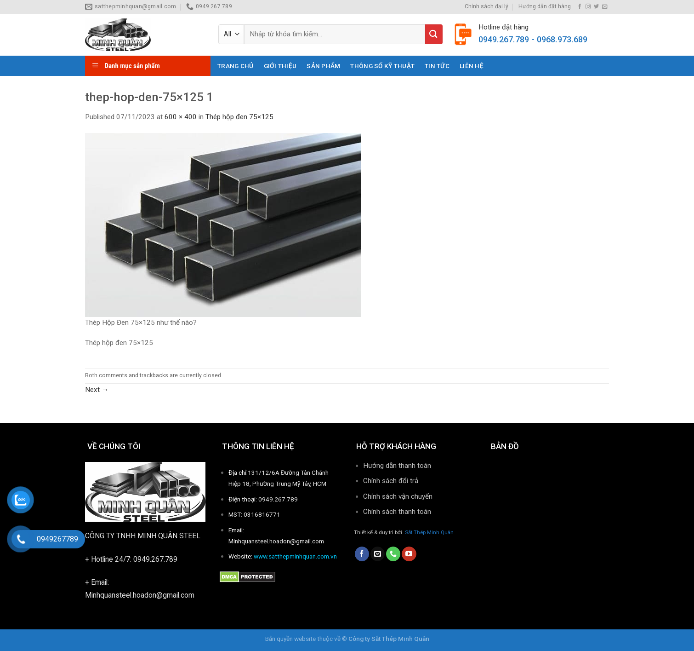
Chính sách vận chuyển (397, 496)
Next (96, 390)
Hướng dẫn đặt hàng (544, 6)
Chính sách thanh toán (398, 511)
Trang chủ (235, 65)
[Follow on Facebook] (579, 7)
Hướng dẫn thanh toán (397, 465)
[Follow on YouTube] (409, 554)
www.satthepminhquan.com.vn (295, 556)
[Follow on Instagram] (588, 7)
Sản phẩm (323, 65)
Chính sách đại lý (486, 6)
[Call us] (393, 554)
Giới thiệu (280, 65)
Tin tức (437, 65)
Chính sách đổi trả (390, 481)
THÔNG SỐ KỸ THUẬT (382, 65)
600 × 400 (181, 117)
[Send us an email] (604, 7)
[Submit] (434, 34)
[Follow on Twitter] (596, 7)
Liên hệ (472, 65)
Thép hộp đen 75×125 (239, 117)
